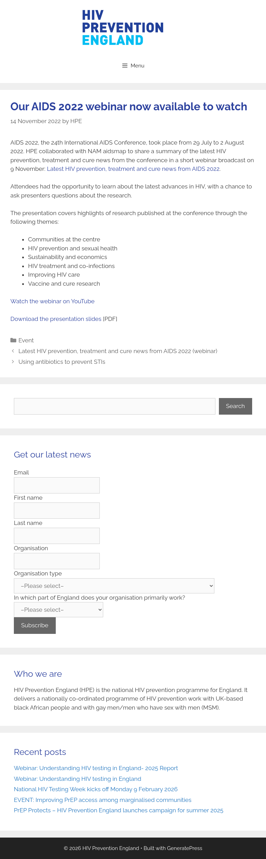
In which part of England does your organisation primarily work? (99, 597)
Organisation (31, 548)
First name (28, 497)
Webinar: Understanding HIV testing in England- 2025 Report (96, 768)
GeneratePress (184, 848)
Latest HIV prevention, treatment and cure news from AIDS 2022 (133, 168)
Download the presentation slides (55, 318)
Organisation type (38, 573)
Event (26, 340)
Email (21, 472)
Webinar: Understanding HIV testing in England (78, 778)
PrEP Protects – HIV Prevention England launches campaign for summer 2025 (118, 810)
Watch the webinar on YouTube (52, 301)
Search (235, 406)
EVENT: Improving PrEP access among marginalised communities (103, 799)
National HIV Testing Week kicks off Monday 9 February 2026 (96, 789)
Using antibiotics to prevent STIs (61, 361)
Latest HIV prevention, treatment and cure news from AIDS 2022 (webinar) (117, 351)
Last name (28, 522)
